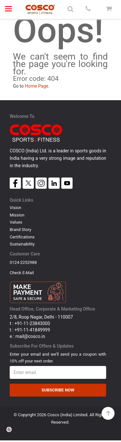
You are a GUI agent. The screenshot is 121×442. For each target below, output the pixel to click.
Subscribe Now (58, 391)
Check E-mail (22, 273)
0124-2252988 (23, 262)
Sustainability (22, 244)
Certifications (22, 237)
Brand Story (20, 229)
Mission (17, 215)
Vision (15, 207)
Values (16, 222)
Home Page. (37, 86)
